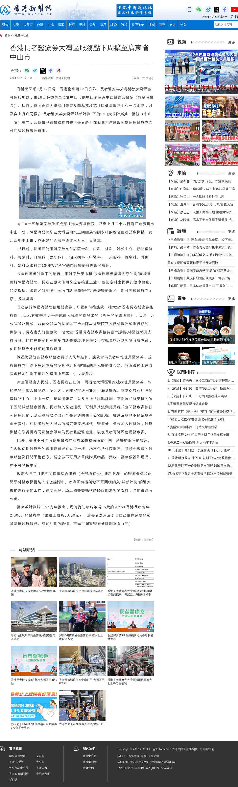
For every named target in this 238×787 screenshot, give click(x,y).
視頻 (82, 24)
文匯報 (40, 755)
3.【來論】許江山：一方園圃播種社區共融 (197, 396)
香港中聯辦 (16, 761)
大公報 (40, 761)
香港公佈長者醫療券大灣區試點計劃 (81, 724)
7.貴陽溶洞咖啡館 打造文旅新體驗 (192, 427)
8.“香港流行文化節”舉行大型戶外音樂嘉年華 (198, 434)
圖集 (92, 24)
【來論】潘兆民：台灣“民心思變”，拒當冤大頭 (200, 204)
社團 (151, 24)
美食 (183, 24)
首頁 (7, 35)
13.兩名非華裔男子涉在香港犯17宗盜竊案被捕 (199, 473)
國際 (61, 24)
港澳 (16, 24)
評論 (113, 24)
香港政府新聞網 (19, 773)
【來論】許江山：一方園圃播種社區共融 (196, 196)
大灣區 (28, 24)
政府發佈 (137, 24)
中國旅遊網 (43, 773)
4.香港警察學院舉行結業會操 (187, 403)
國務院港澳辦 (17, 755)
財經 (71, 24)
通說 (124, 24)
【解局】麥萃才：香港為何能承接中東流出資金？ (202, 247)
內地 (50, 24)
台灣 (40, 24)
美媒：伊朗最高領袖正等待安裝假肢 (192, 262)
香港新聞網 (90, 761)
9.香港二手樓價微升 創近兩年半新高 (193, 442)
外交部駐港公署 (19, 767)
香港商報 (41, 767)
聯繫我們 (88, 767)
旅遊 (172, 24)
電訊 (103, 24)
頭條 (5, 24)
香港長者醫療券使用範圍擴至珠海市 (81, 590)
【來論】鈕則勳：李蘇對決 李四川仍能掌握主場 (201, 189)
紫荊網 (13, 779)
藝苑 (162, 24)
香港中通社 (90, 755)
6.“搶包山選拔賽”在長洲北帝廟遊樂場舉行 (196, 419)
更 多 (231, 42)
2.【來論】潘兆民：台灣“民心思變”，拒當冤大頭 (201, 388)
